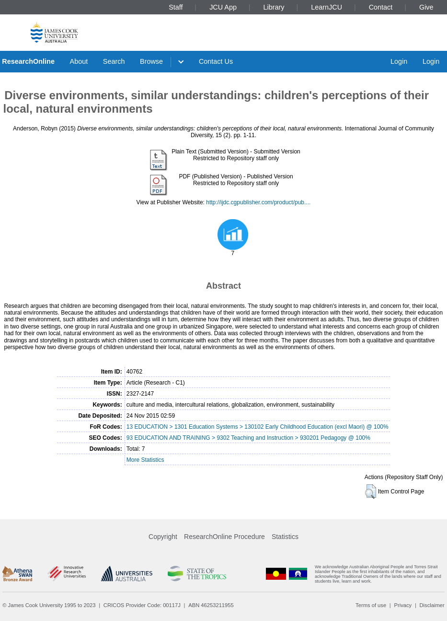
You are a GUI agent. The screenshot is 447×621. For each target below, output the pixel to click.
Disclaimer (432, 605)
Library (274, 7)
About (79, 61)
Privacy (403, 605)
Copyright (163, 536)
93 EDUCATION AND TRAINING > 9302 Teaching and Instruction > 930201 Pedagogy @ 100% (248, 437)
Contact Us (216, 61)
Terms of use (370, 605)
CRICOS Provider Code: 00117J (142, 605)
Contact (381, 7)
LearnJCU (326, 7)
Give (426, 7)
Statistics (285, 536)
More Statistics (145, 460)
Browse (151, 61)
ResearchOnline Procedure (224, 536)
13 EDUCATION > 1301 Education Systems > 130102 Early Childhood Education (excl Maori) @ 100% (257, 426)
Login (398, 61)
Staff (176, 7)
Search (114, 61)
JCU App (223, 7)
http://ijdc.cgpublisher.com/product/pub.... (258, 202)
